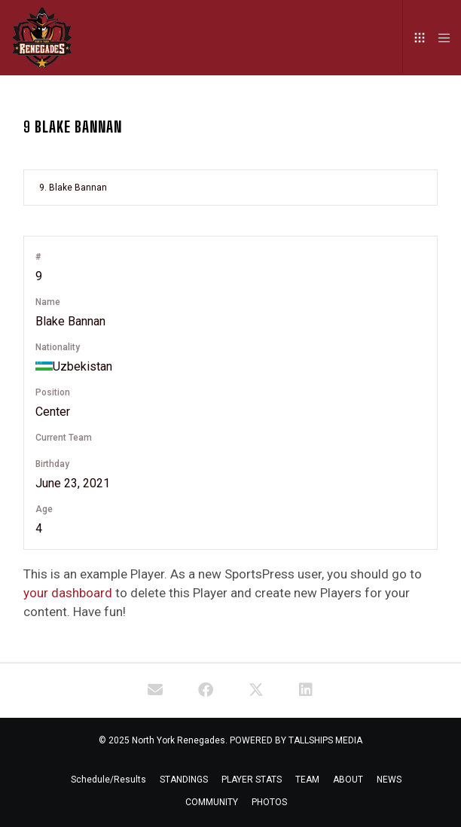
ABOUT (348, 779)
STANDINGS (184, 779)
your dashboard (67, 592)
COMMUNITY (211, 802)
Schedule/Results (108, 779)
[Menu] (439, 37)
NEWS (389, 779)
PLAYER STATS (251, 779)
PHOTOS (269, 802)
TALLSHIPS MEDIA (325, 740)
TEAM (307, 779)
